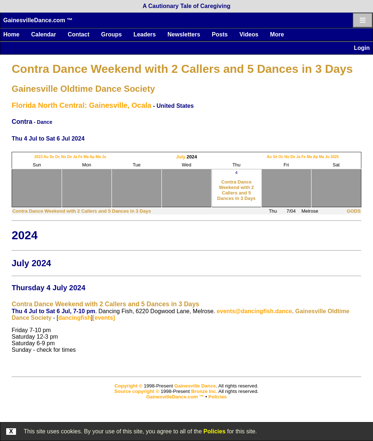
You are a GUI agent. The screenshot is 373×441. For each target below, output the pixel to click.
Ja (75, 157)
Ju (104, 157)
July (180, 157)
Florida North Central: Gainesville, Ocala (81, 105)
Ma (86, 157)
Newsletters (184, 34)
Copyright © (128, 386)
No (63, 157)
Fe (80, 157)
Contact (79, 34)
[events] (104, 318)
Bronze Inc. (204, 391)
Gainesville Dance (195, 386)
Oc (57, 157)
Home (11, 34)
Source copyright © (136, 391)
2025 (334, 157)
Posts (220, 34)
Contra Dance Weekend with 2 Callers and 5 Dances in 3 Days (182, 68)
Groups (111, 34)
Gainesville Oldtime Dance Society (83, 89)
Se (52, 157)
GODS (354, 211)
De (69, 157)
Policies (214, 431)
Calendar (43, 34)
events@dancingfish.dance (254, 311)
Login (362, 48)
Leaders (144, 34)
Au (45, 157)
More (277, 34)
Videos (248, 34)
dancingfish (74, 318)
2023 (38, 157)
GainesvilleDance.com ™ (37, 20)
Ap (92, 157)
